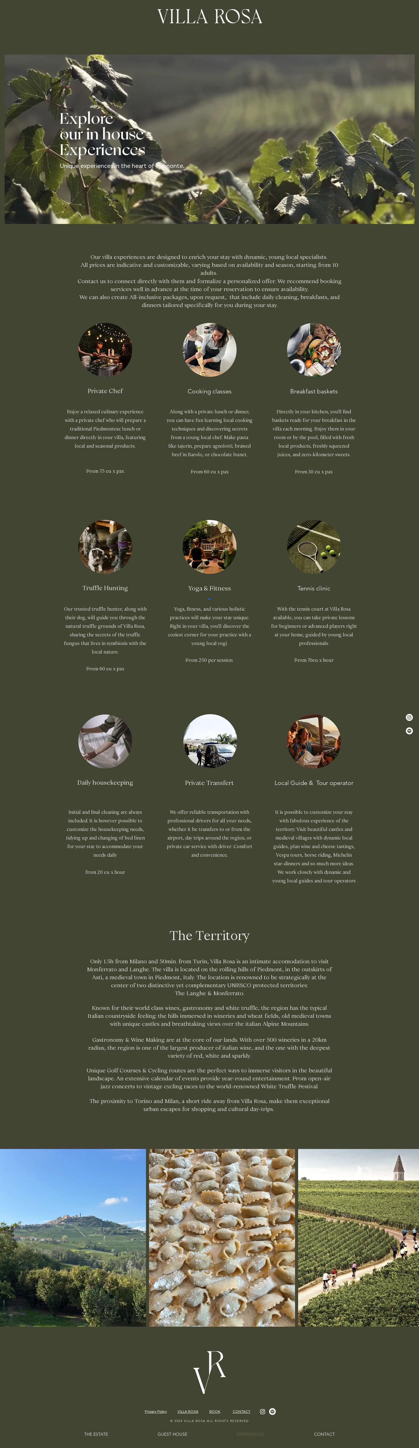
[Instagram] (409, 717)
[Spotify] (409, 730)
